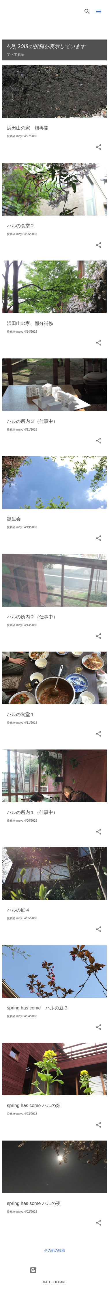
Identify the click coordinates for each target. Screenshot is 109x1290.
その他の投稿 (54, 1250)
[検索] (87, 11)
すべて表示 (15, 54)
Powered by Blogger (54, 1270)
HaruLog (25, 10)
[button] (98, 147)
